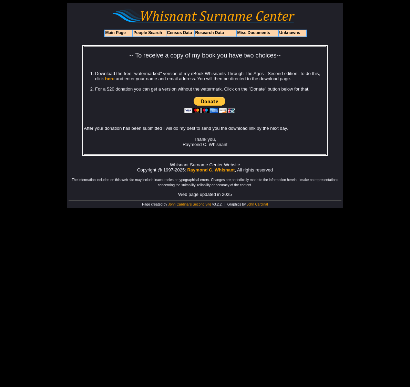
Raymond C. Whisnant (211, 169)
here (109, 78)
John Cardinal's (180, 204)
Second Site (202, 204)
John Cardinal (257, 204)
